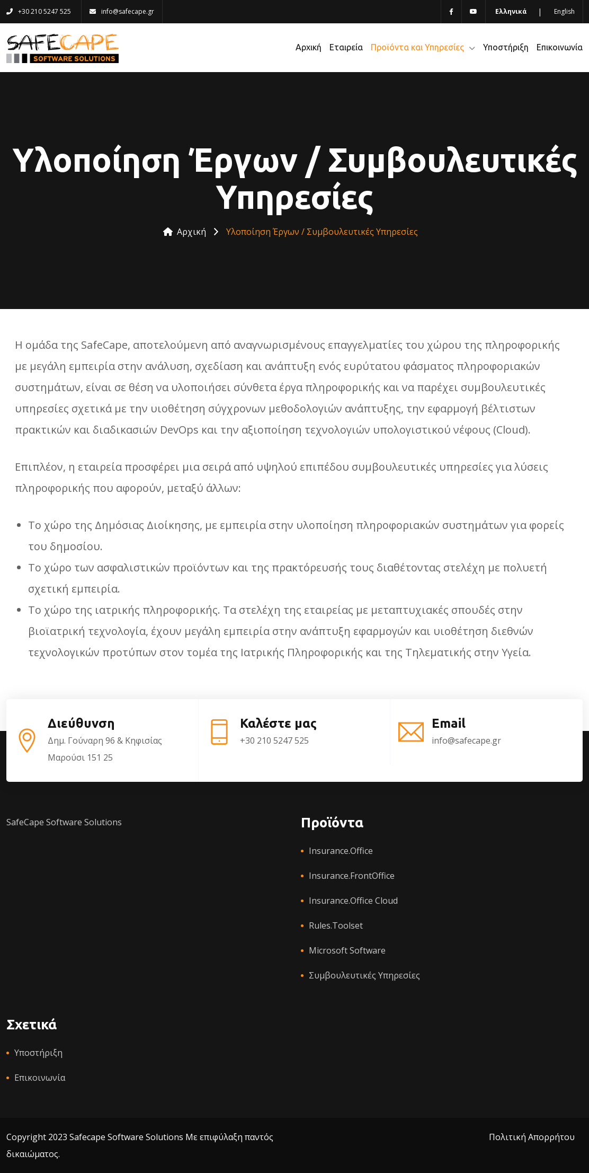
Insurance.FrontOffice (352, 875)
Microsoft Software (347, 950)
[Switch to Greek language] (510, 11)
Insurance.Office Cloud (353, 900)
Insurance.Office (341, 851)
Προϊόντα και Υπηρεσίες (417, 47)
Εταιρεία (346, 47)
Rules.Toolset (336, 925)
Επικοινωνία (560, 47)
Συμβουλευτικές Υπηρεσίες (364, 975)
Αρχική (309, 47)
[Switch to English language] (564, 11)
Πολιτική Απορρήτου (532, 1137)
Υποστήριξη (506, 47)
